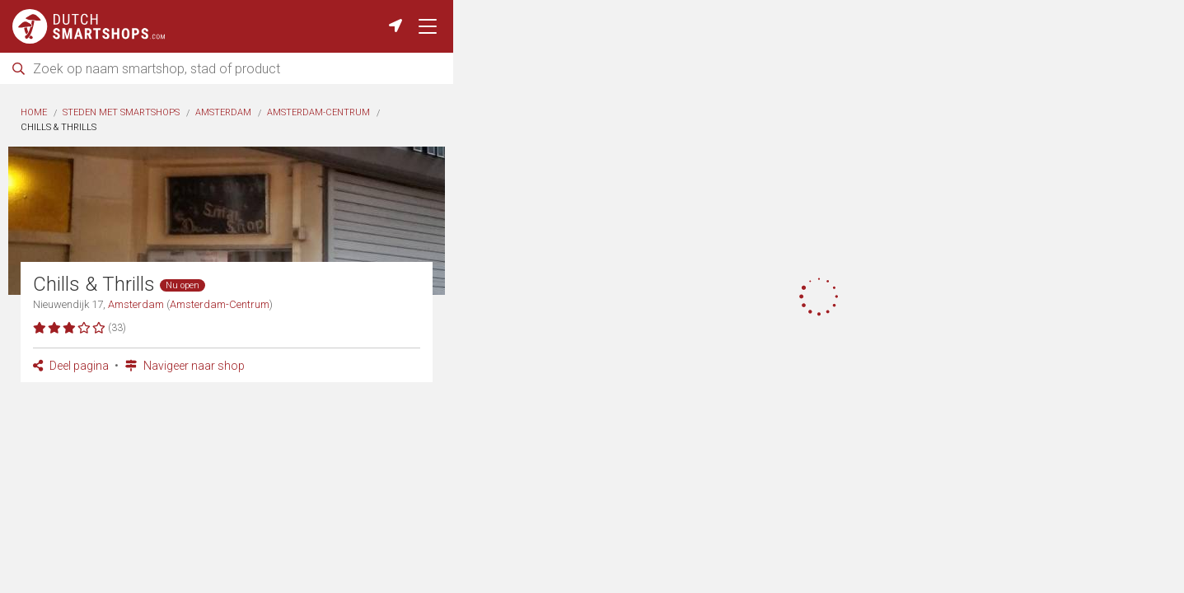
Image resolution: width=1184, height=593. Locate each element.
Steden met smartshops (121, 112)
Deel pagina (71, 365)
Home (34, 112)
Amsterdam (223, 112)
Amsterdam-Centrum (318, 112)
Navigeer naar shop (185, 365)
